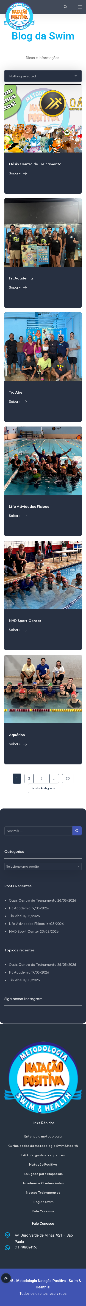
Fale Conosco (43, 1211)
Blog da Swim (43, 1202)
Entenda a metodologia (43, 1136)
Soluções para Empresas (43, 1174)
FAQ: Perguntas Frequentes (43, 1155)
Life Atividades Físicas (27, 924)
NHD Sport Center (24, 931)
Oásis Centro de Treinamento (32, 900)
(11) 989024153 (26, 1247)
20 (68, 778)
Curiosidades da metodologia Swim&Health (43, 1146)
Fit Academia (20, 908)
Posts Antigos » (43, 788)
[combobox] (43, 76)
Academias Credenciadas (43, 1183)
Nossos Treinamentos (43, 1192)
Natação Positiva (43, 1164)
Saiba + (18, 173)
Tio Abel (15, 916)
